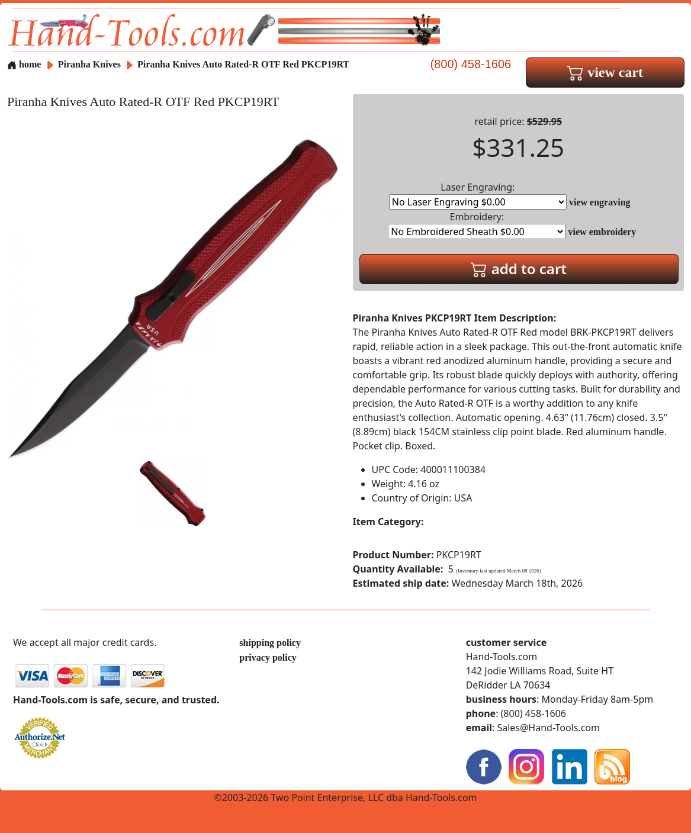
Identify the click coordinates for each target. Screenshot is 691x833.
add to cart (519, 268)
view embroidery (602, 232)
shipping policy (270, 643)
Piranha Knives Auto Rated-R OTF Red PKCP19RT (243, 64)
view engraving (600, 202)
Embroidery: (476, 224)
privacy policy (267, 657)
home (24, 64)
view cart (605, 72)
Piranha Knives (90, 64)
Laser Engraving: (478, 195)
